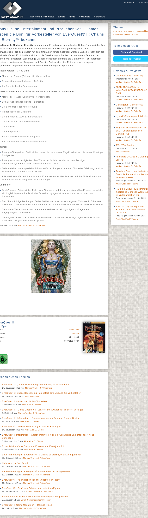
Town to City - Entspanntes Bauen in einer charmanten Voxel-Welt (130, 209)
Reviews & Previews (42, 16)
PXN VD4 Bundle (125, 145)
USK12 (135, 34)
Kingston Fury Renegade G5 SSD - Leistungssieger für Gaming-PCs (131, 131)
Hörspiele (84, 16)
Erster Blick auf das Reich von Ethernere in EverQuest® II (33, 446)
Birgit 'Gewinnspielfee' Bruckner (36, 500)
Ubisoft (75, 333)
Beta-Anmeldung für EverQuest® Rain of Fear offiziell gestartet (36, 471)
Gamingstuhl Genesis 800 (129, 105)
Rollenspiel (74, 330)
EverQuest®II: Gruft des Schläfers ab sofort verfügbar (31, 488)
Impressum (129, 3)
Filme (72, 16)
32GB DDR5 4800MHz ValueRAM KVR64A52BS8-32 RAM (131, 90)
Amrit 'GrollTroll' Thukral (127, 184)
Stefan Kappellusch (32, 396)
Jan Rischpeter (123, 152)
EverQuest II (129, 31)
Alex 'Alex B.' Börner (31, 405)
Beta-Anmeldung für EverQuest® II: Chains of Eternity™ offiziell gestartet (41, 455)
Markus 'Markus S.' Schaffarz (31, 226)
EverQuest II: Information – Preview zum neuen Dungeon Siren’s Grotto (40, 418)
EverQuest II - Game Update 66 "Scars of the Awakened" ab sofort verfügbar (43, 410)
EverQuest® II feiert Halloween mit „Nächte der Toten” (31, 480)
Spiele (61, 16)
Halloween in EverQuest (15, 463)
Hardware (99, 16)
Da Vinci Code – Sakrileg (129, 76)
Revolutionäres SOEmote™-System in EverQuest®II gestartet (35, 496)
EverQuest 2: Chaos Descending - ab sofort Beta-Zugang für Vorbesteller (41, 393)
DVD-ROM (117, 31)
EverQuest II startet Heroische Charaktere (24, 401)
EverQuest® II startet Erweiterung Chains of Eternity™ (31, 426)
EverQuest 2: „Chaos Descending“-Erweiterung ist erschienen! (35, 384)
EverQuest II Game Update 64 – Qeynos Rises (27, 505)
